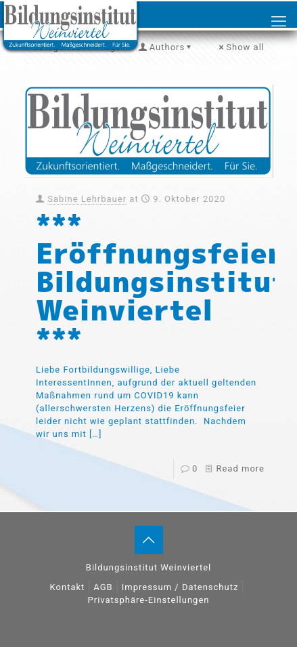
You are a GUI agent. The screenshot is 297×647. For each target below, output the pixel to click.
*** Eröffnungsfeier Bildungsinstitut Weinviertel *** (162, 281)
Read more (240, 468)
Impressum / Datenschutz (180, 587)
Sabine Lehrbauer (87, 199)
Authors (166, 47)
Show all (241, 47)
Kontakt (67, 587)
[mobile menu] (278, 21)
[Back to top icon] (149, 540)
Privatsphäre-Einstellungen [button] (149, 600)
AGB (102, 587)
